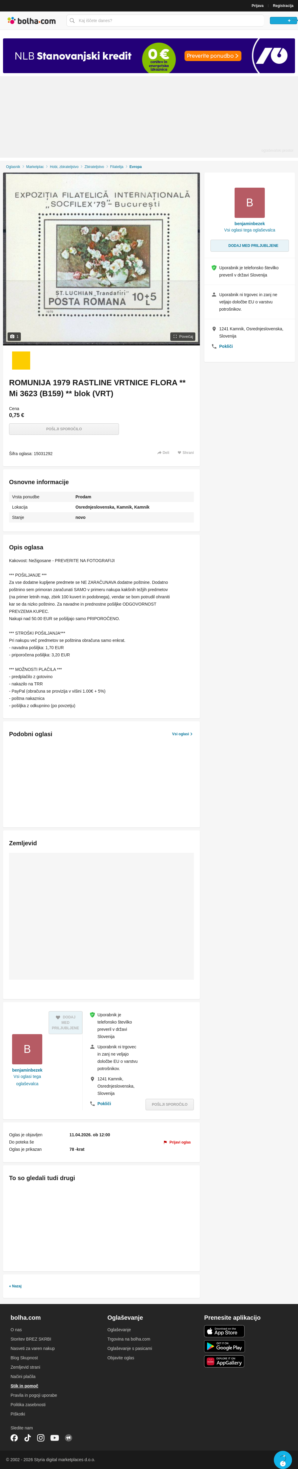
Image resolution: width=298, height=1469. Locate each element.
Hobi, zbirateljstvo (64, 167)
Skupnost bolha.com (68, 1437)
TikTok (27, 1437)
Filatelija (116, 167)
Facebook (14, 1437)
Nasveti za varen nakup (33, 1348)
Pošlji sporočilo (64, 429)
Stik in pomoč (24, 1385)
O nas (16, 1329)
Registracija (283, 6)
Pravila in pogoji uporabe (34, 1395)
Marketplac (35, 167)
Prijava (258, 6)
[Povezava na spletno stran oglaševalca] (149, 55)
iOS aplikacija (224, 1331)
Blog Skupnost (24, 1357)
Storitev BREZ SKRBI (31, 1339)
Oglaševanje (119, 1329)
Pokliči (104, 1103)
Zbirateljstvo (94, 167)
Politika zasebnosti (28, 1404)
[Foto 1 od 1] (21, 360)
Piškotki (18, 1414)
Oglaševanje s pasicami (129, 1348)
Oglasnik (13, 167)
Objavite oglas (120, 1357)
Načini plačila (23, 1376)
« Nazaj (15, 1286)
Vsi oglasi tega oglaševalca (27, 1080)
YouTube (54, 1437)
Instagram (40, 1437)
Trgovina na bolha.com (128, 1339)
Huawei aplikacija (224, 1361)
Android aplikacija (224, 1346)
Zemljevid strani (25, 1367)
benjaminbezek (27, 1070)
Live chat (283, 1460)
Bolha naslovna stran (31, 21)
